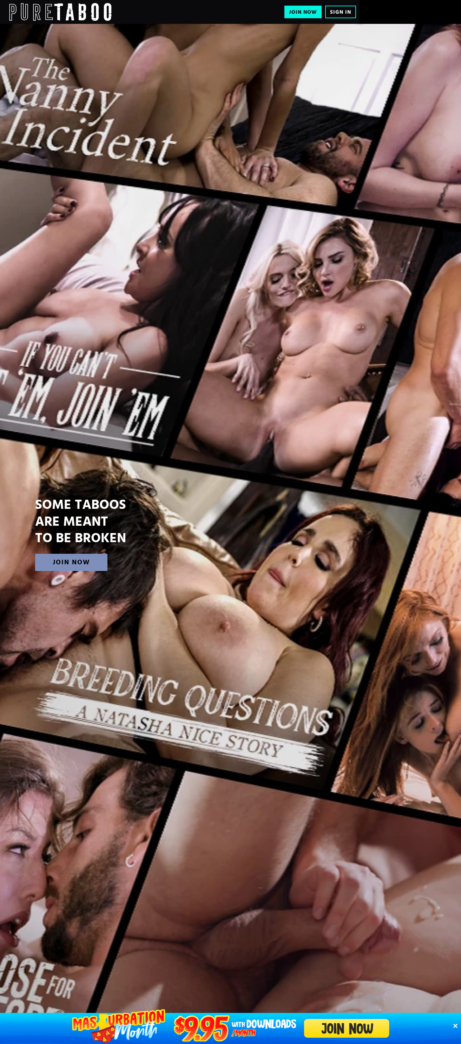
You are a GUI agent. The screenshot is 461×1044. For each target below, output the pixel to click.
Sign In (340, 12)
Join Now (303, 12)
